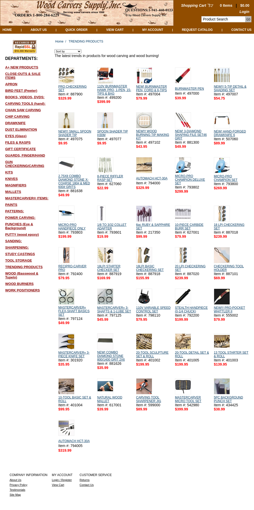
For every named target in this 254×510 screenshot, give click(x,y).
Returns (85, 479)
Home (7, 30)
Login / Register (62, 479)
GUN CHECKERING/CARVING (24, 164)
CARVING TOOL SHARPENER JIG (148, 399)
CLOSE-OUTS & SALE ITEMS (23, 76)
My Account (152, 30)
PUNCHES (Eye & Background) (19, 226)
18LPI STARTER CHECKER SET (109, 268)
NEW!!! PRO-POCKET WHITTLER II (229, 309)
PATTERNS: (14, 211)
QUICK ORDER (76, 30)
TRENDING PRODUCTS (24, 267)
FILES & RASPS (18, 142)
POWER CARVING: (20, 218)
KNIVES (11, 179)
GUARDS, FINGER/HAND (25, 155)
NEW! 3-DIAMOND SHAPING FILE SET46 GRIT (191, 134)
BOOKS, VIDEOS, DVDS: (25, 97)
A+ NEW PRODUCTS (21, 67)
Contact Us (241, 30)
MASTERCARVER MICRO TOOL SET (188, 399)
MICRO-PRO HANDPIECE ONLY (72, 226)
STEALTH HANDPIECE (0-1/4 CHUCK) (191, 309)
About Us (39, 30)
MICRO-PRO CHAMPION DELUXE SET (190, 179)
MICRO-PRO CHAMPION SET (225, 178)
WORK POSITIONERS (22, 290)
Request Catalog (197, 30)
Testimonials (17, 489)
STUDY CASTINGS (20, 254)
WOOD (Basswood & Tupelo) (21, 275)
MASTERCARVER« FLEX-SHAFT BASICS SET (73, 311)
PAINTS (11, 205)
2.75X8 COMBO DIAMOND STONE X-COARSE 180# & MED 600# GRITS (74, 181)
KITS (9, 172)
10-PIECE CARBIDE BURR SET (189, 226)
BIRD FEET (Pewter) (21, 91)
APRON (11, 84)
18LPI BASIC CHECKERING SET (150, 268)
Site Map (15, 494)
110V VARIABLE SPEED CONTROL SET (153, 309)
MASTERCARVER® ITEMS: (26, 198)
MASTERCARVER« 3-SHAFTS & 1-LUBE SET (114, 309)
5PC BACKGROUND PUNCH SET (228, 399)
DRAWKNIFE (15, 123)
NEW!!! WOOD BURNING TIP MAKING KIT (152, 134)
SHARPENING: (17, 247)
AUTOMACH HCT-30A (151, 178)
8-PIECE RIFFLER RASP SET (110, 178)
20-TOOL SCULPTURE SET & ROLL (152, 354)
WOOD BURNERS (19, 284)
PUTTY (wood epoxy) (22, 234)
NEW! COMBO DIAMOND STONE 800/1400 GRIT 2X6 (111, 356)
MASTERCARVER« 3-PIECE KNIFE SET (73, 354)
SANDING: (13, 241)
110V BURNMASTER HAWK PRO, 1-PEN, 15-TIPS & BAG (114, 90)
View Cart (115, 30)
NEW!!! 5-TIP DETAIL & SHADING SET (230, 88)
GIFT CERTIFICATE (20, 149)
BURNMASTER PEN (189, 88)
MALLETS (13, 192)
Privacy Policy (18, 484)
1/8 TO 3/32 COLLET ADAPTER (111, 226)
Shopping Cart (193, 5)
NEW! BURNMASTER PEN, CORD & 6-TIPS (151, 88)
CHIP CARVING (17, 116)
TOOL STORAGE (18, 260)
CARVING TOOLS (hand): (25, 104)
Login (244, 12)
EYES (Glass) (15, 136)
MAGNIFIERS (15, 185)
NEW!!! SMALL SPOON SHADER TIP (74, 133)
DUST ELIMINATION (21, 129)
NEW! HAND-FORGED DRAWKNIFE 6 (230, 133)
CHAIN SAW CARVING (23, 110)
